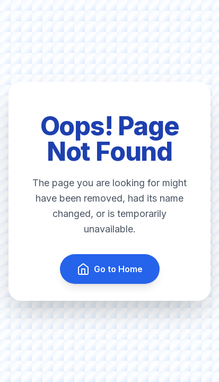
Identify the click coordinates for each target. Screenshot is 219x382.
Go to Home (110, 269)
